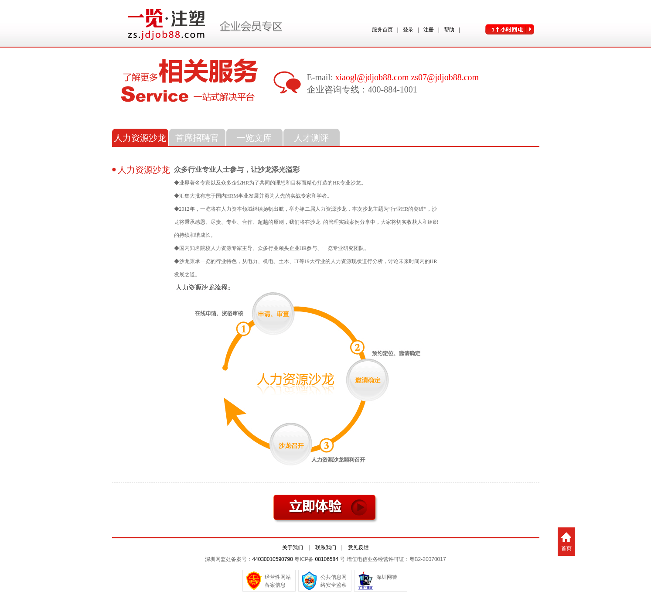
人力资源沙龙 (140, 138)
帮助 (449, 30)
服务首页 (382, 30)
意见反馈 (358, 547)
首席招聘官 (197, 138)
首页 (566, 548)
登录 (408, 30)
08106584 (326, 559)
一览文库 (254, 138)
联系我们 (325, 547)
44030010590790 (272, 559)
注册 (428, 30)
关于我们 (292, 547)
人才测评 (311, 138)
